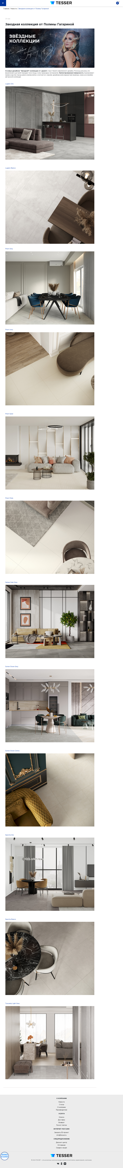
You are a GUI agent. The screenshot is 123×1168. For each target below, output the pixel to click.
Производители (61, 1110)
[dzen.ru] (65, 1163)
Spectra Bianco (10, 919)
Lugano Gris (9, 84)
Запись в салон (4, 1156)
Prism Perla (9, 498)
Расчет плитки (61, 1125)
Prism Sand (9, 414)
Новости (14, 8)
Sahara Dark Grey (11, 582)
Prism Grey (9, 249)
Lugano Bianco (10, 168)
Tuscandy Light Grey (12, 1003)
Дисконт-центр (61, 1142)
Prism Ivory (9, 329)
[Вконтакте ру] (58, 1163)
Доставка (61, 1120)
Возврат (61, 1122)
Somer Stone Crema (12, 751)
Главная (6, 8)
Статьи (61, 1104)
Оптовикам (61, 1145)
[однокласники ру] (61, 1163)
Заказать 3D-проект (61, 1132)
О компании (61, 1107)
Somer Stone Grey (11, 666)
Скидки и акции (61, 1148)
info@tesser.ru (61, 1135)
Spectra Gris (9, 835)
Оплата (61, 1117)
